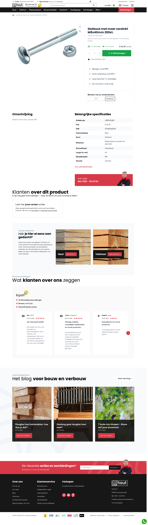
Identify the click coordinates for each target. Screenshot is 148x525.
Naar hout (71, 260)
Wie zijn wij (16, 492)
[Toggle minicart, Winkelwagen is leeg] (132, 8)
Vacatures (15, 502)
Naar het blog (125, 384)
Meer (98, 16)
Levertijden (41, 502)
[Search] (96, 8)
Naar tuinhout (114, 260)
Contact (131, 1)
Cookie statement (128, 521)
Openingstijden (42, 499)
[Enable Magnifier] (80, 37)
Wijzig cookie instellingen (45, 509)
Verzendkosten (42, 506)
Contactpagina (117, 509)
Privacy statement (113, 521)
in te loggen (34, 217)
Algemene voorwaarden (97, 521)
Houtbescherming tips (20, 506)
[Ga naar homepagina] (13, 21)
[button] (23, 488)
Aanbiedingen (126, 16)
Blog (13, 499)
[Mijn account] (123, 8)
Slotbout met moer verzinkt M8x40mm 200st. (108, 36)
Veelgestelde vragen (44, 495)
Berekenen (110, 105)
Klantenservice (122, 1)
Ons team (15, 495)
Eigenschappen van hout (21, 509)
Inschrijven (115, 473)
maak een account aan (49, 217)
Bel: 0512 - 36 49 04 (88, 187)
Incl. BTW (108, 8)
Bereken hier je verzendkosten (101, 101)
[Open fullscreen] (80, 33)
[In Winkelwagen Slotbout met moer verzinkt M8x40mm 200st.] (116, 59)
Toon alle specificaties (83, 173)
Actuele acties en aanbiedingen (73, 492)
